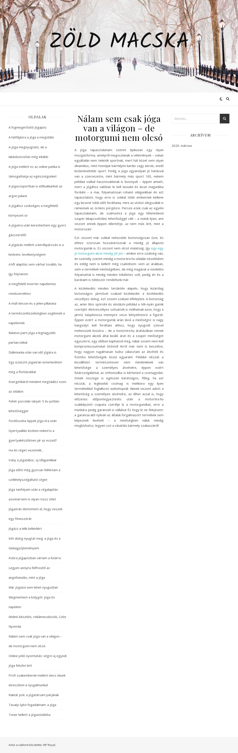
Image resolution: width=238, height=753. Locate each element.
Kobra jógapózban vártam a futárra (35, 558)
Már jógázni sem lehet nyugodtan (33, 587)
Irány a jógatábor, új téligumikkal (32, 460)
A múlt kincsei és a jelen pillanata (32, 303)
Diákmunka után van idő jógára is (32, 352)
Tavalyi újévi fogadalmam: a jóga (32, 705)
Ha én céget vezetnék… (26, 450)
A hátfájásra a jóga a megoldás (31, 137)
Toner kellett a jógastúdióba (29, 714)
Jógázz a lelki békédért (25, 528)
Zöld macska (119, 42)
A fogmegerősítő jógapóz (28, 127)
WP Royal (49, 745)
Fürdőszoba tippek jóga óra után (33, 421)
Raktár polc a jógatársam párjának (34, 695)
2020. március (181, 145)
